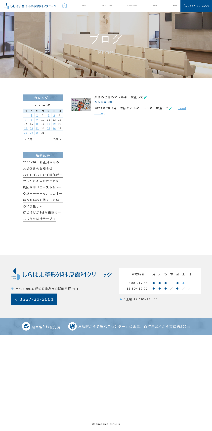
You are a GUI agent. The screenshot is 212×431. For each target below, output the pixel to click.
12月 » (56, 139)
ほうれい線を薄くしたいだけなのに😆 (51, 200)
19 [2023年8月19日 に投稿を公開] (54, 124)
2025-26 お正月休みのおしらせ (47, 162)
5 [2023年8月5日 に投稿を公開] (54, 115)
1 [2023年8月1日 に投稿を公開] (31, 115)
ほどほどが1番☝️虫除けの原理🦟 (47, 212)
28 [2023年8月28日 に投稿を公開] (26, 132)
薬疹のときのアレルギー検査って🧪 (121, 97)
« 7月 (29, 139)
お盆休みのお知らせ (38, 168)
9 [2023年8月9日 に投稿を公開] (37, 119)
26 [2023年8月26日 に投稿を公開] (54, 128)
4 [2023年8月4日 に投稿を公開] (48, 115)
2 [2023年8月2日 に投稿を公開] (37, 115)
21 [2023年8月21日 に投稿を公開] (26, 128)
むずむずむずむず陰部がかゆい (46, 174)
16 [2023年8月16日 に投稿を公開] (37, 124)
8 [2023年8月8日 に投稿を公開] (31, 119)
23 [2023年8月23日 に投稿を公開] (37, 128)
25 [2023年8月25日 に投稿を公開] (48, 128)
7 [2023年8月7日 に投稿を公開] (26, 119)
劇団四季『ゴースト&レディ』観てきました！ (57, 187)
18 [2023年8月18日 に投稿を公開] (48, 124)
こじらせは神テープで (39, 218)
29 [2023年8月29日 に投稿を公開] (31, 132)
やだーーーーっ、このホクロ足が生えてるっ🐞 (58, 193)
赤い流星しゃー (34, 206)
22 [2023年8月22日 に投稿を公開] (31, 128)
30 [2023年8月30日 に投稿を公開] (37, 132)
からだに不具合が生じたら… (44, 181)
